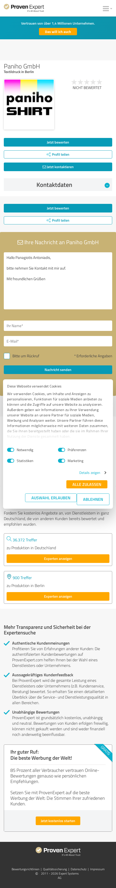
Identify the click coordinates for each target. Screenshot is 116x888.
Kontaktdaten (73, 184)
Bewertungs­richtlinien (25, 869)
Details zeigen (89, 472)
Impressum (97, 869)
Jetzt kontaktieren (58, 166)
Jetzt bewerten (58, 142)
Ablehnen (93, 499)
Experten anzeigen (58, 558)
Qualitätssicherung (55, 869)
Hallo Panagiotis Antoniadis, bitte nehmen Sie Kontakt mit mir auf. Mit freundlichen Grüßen (58, 280)
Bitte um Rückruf (25, 356)
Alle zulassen (86, 484)
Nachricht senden (58, 369)
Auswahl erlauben (50, 498)
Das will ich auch (58, 31)
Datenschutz (78, 869)
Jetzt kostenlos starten (58, 820)
